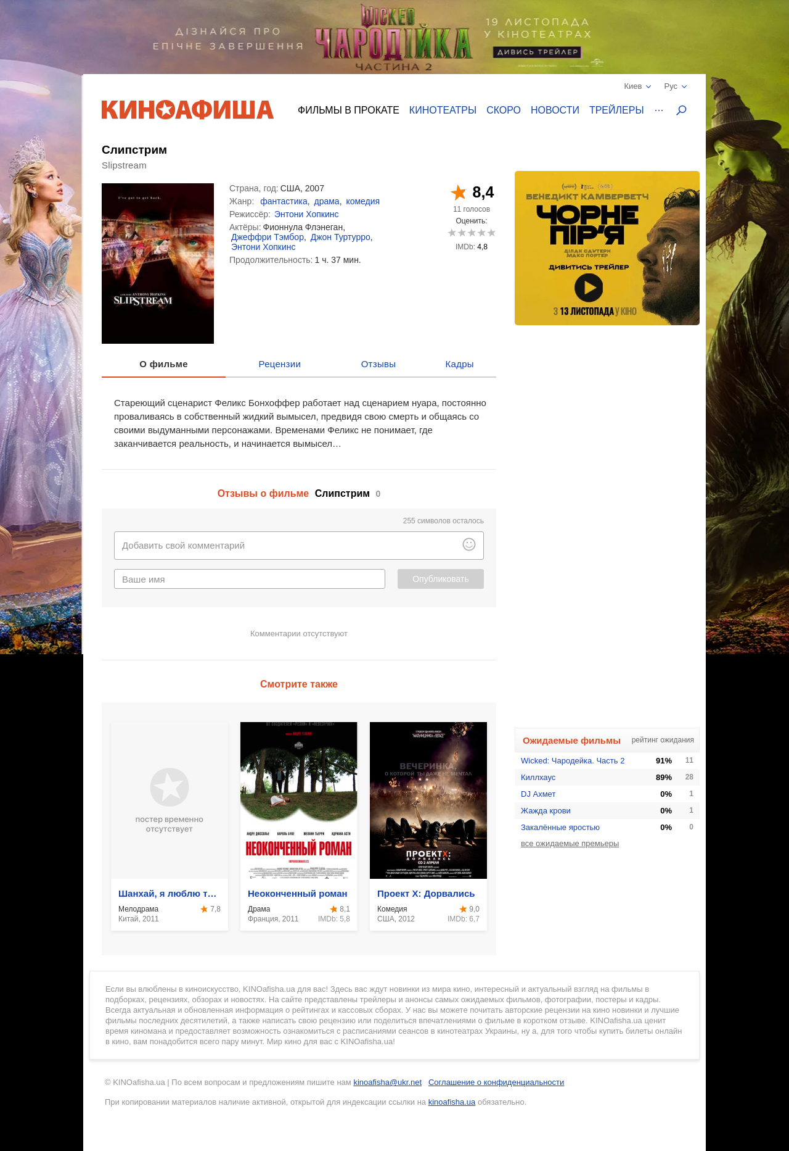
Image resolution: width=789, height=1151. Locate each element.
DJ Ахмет (538, 794)
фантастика (284, 201)
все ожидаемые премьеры (570, 843)
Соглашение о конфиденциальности (496, 1082)
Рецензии (280, 364)
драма (326, 201)
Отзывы (378, 364)
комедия (363, 201)
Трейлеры (616, 110)
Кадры (460, 364)
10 (491, 232)
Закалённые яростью (560, 827)
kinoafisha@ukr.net (387, 1082)
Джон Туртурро (340, 237)
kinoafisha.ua (452, 1102)
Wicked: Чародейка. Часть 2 (572, 760)
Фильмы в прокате (348, 110)
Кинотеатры (442, 110)
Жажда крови (546, 810)
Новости (555, 110)
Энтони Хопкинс (306, 214)
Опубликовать (440, 579)
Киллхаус (538, 777)
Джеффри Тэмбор (267, 237)
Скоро (503, 110)
